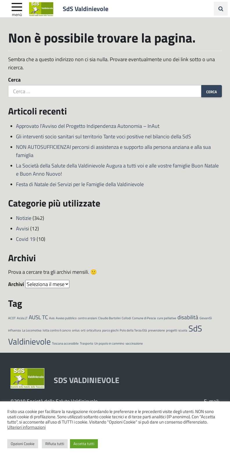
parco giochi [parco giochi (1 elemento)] (110, 330)
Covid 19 (25, 238)
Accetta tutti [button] (83, 443)
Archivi (16, 284)
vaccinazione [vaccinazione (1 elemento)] (134, 343)
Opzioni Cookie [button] (23, 443)
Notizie (23, 217)
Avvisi (22, 228)
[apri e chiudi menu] (17, 6)
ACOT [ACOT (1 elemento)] (12, 318)
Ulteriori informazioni (26, 427)
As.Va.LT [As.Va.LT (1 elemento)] (22, 318)
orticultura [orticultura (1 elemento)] (94, 330)
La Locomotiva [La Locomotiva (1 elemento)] (32, 330)
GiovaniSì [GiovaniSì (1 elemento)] (206, 318)
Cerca (14, 79)
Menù (17, 14)
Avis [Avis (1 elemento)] (52, 318)
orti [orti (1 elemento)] (83, 330)
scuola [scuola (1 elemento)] (182, 330)
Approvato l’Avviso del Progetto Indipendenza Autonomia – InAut (87, 125)
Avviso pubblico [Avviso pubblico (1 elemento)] (66, 318)
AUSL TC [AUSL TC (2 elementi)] (38, 317)
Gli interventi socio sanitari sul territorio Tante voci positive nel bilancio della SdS (103, 136)
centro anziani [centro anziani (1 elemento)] (87, 318)
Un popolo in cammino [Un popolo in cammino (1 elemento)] (109, 343)
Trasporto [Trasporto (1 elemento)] (86, 343)
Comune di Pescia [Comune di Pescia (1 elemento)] (144, 318)
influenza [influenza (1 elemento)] (14, 330)
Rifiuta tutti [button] (54, 443)
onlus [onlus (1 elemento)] (76, 330)
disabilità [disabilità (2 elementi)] (187, 317)
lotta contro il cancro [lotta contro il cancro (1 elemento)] (57, 330)
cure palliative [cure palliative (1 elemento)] (166, 318)
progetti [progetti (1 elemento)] (171, 330)
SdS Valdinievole (85, 8)
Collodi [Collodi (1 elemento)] (126, 318)
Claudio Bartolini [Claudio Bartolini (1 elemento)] (109, 318)
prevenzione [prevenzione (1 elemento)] (156, 330)
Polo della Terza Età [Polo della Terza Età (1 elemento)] (133, 330)
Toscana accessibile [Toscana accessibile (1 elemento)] (65, 343)
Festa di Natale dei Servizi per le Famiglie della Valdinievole (80, 184)
